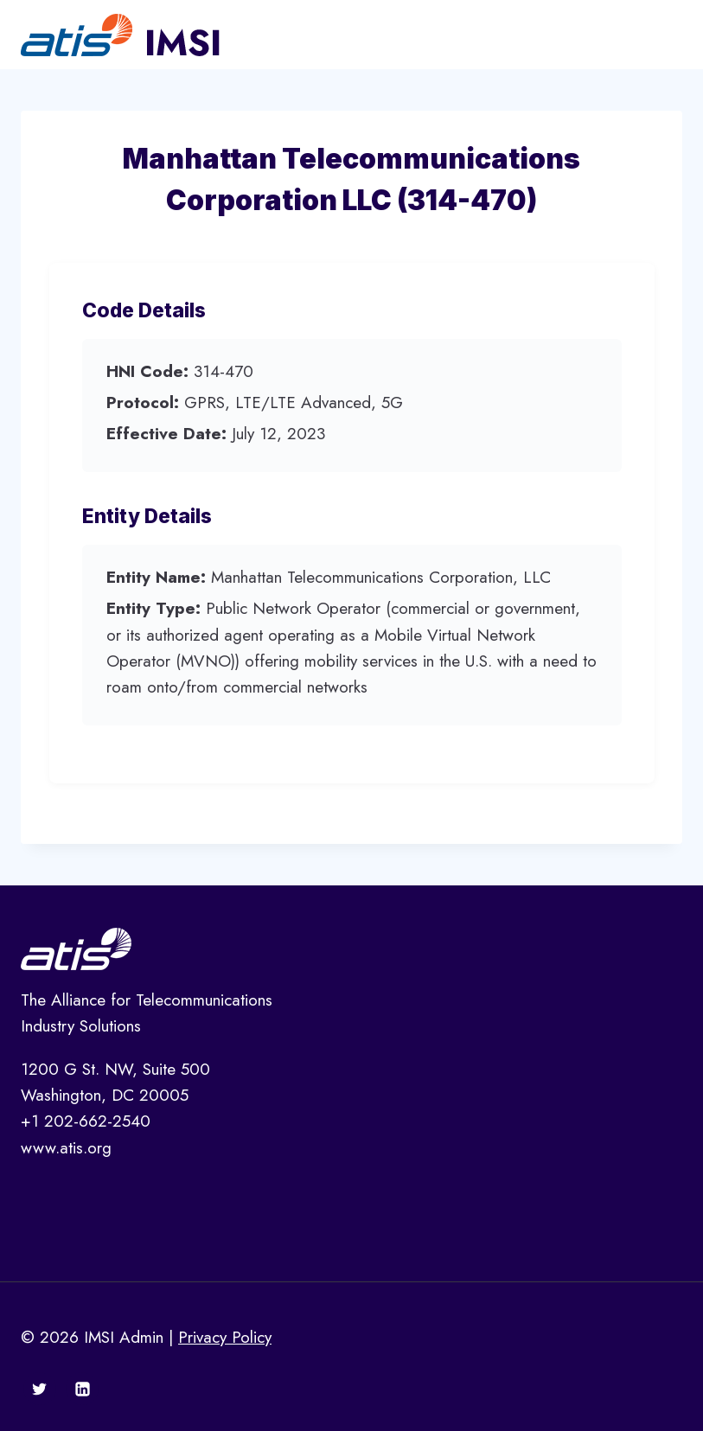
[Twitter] (39, 1388)
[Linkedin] (82, 1388)
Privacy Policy (225, 1337)
